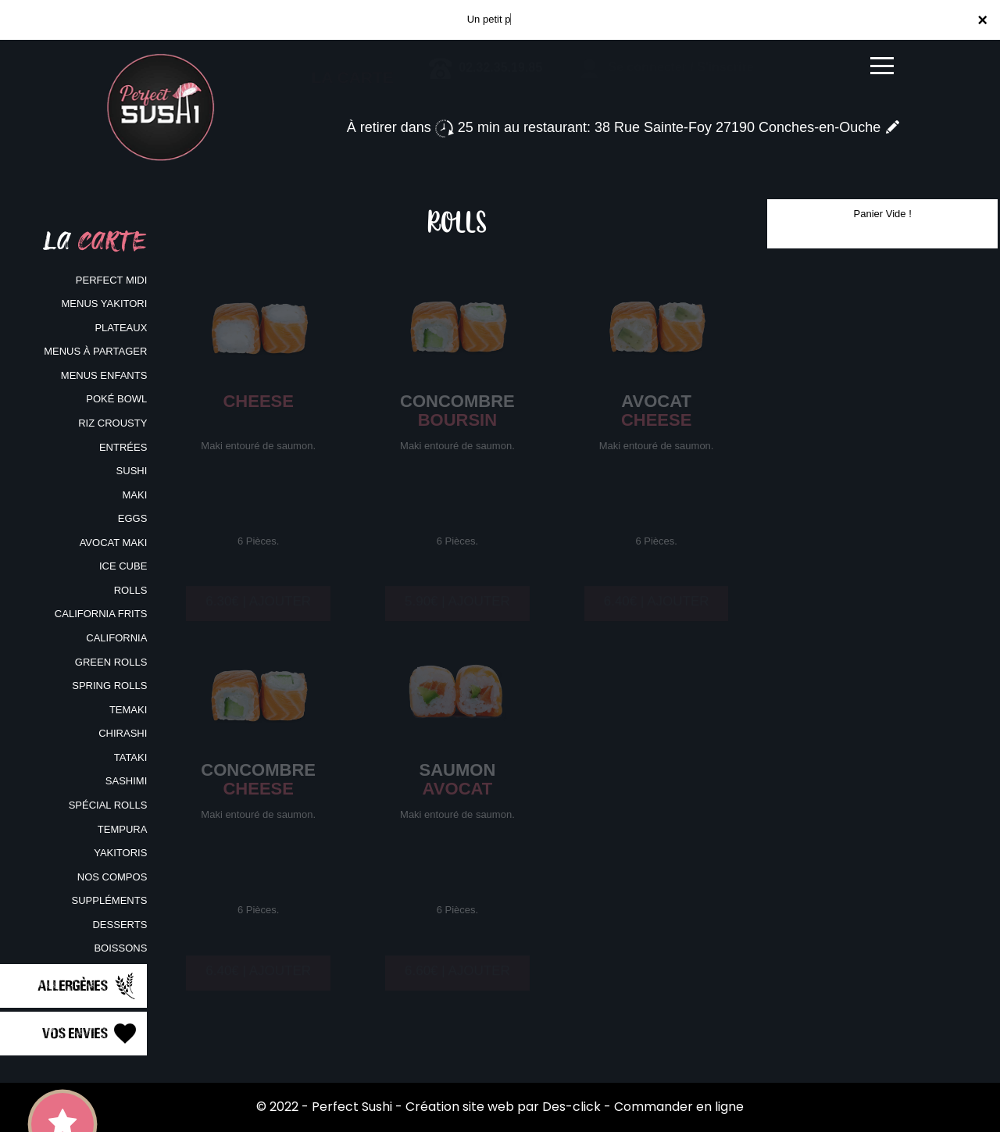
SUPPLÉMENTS (110, 900)
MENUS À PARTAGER (95, 351)
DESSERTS (119, 924)
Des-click (571, 1107)
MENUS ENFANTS (104, 375)
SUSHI (132, 471)
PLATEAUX (121, 328)
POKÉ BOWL (116, 399)
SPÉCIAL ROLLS (108, 805)
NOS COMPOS (112, 877)
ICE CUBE (123, 566)
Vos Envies (90, 1034)
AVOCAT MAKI (114, 542)
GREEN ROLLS (111, 662)
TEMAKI (128, 710)
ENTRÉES (123, 447)
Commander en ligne (679, 1107)
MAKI (135, 495)
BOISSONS (120, 948)
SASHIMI (126, 781)
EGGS (133, 518)
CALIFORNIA (116, 638)
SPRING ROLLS (109, 685)
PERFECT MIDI (112, 280)
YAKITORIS (120, 853)
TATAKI (131, 757)
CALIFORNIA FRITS (101, 614)
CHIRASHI (122, 733)
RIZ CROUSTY (112, 423)
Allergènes (88, 986)
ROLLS (131, 590)
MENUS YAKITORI (105, 303)
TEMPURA (123, 829)
